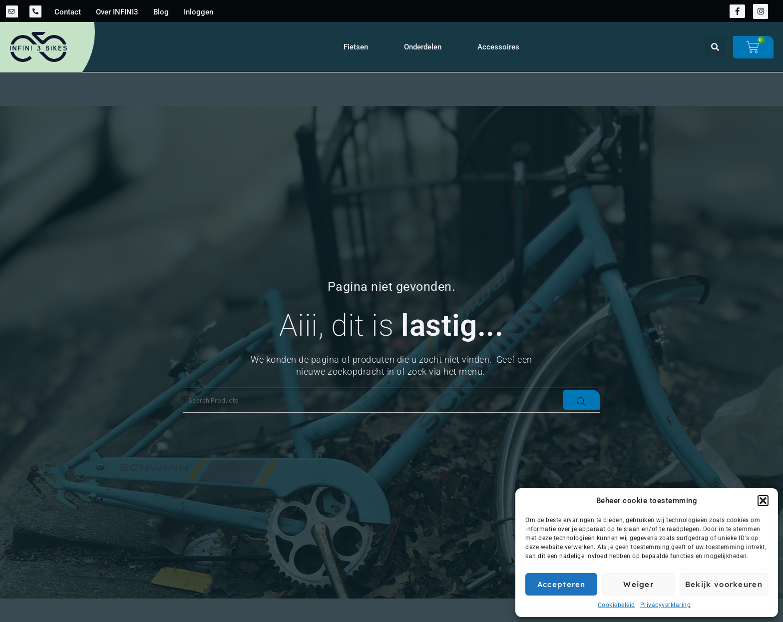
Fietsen (356, 46)
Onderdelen (422, 46)
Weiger (638, 584)
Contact (67, 11)
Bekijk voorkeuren (724, 584)
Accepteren (561, 584)
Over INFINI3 (117, 11)
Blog (161, 11)
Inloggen (198, 11)
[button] (763, 501)
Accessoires (498, 46)
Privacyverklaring (665, 605)
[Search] (581, 400)
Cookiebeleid (616, 605)
